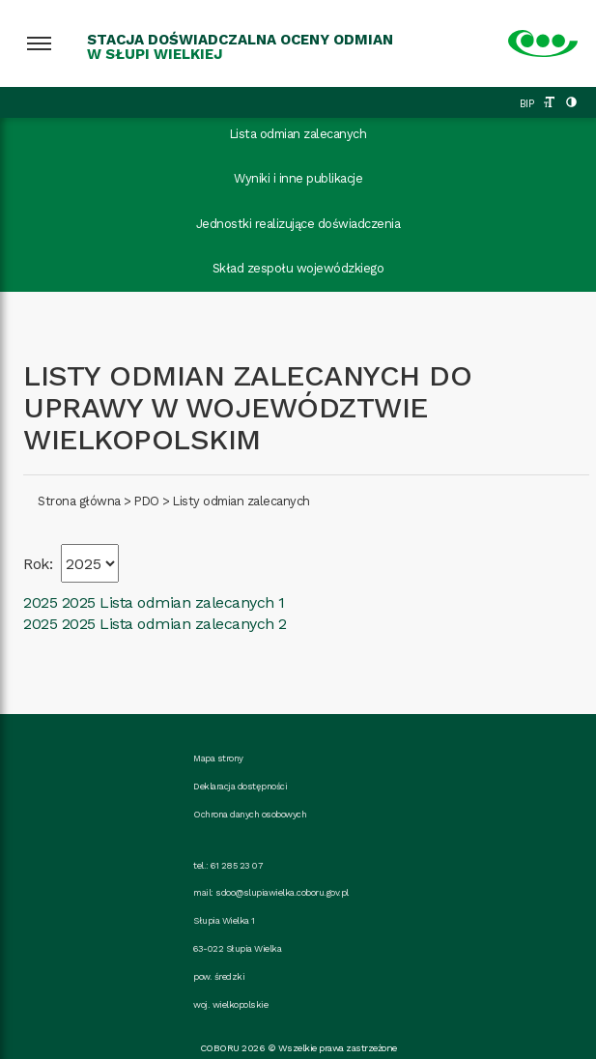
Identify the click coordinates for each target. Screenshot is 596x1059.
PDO (146, 501)
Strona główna (79, 501)
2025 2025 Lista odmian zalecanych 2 (155, 624)
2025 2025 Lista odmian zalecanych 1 (154, 602)
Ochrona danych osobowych (249, 814)
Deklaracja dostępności (240, 786)
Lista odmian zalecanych (298, 134)
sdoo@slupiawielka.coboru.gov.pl (282, 892)
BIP (527, 104)
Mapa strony (218, 758)
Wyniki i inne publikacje (298, 178)
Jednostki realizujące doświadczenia (298, 223)
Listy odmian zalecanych (241, 501)
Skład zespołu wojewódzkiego (298, 268)
